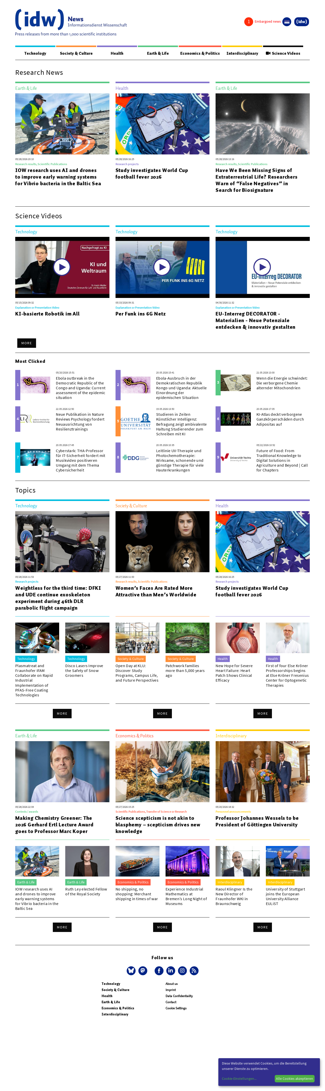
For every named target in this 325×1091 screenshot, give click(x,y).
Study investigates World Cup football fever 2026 (152, 174)
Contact (171, 1002)
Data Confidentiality (179, 996)
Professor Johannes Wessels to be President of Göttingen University (257, 821)
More (26, 343)
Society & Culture (76, 53)
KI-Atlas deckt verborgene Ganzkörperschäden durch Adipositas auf (280, 419)
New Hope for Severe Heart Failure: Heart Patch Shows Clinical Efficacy (234, 673)
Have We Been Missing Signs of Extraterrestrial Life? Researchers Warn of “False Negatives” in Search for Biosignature (256, 180)
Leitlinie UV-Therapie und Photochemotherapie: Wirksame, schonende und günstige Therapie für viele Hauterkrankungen (180, 460)
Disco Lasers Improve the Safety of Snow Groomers (84, 670)
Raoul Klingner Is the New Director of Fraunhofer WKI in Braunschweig (234, 897)
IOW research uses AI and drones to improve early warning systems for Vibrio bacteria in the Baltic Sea (58, 177)
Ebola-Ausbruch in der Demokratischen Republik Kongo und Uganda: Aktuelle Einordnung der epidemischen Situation (181, 388)
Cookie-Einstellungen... (239, 1078)
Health (116, 53)
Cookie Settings (176, 1008)
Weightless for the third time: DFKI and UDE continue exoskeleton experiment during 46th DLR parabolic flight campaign (58, 598)
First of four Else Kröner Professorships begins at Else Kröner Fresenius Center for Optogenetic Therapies (287, 675)
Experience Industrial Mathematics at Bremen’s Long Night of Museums (186, 897)
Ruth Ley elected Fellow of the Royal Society (86, 892)
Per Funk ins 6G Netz (141, 314)
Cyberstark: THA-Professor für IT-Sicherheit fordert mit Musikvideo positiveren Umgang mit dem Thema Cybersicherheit (80, 460)
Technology (35, 53)
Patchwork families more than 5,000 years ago (185, 670)
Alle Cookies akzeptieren (294, 1078)
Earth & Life (157, 53)
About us (171, 984)
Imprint (171, 990)
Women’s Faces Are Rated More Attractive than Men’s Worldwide (156, 591)
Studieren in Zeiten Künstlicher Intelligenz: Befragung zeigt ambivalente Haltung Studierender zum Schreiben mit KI (181, 424)
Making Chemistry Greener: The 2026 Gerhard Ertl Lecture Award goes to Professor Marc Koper (54, 824)
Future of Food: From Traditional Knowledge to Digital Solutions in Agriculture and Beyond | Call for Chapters (282, 460)
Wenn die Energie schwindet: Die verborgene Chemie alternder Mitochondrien (282, 383)
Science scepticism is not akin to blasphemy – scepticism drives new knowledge (158, 824)
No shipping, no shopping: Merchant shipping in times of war (137, 894)
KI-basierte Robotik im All (47, 314)
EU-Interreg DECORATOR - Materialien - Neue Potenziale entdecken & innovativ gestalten (256, 320)
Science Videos (283, 53)
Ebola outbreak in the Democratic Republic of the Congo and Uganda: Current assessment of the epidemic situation (80, 388)
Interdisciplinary (242, 53)
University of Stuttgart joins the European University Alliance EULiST (285, 897)
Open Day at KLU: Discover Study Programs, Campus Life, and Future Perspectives (137, 673)
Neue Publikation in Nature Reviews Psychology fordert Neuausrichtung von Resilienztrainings (80, 422)
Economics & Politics (200, 53)
